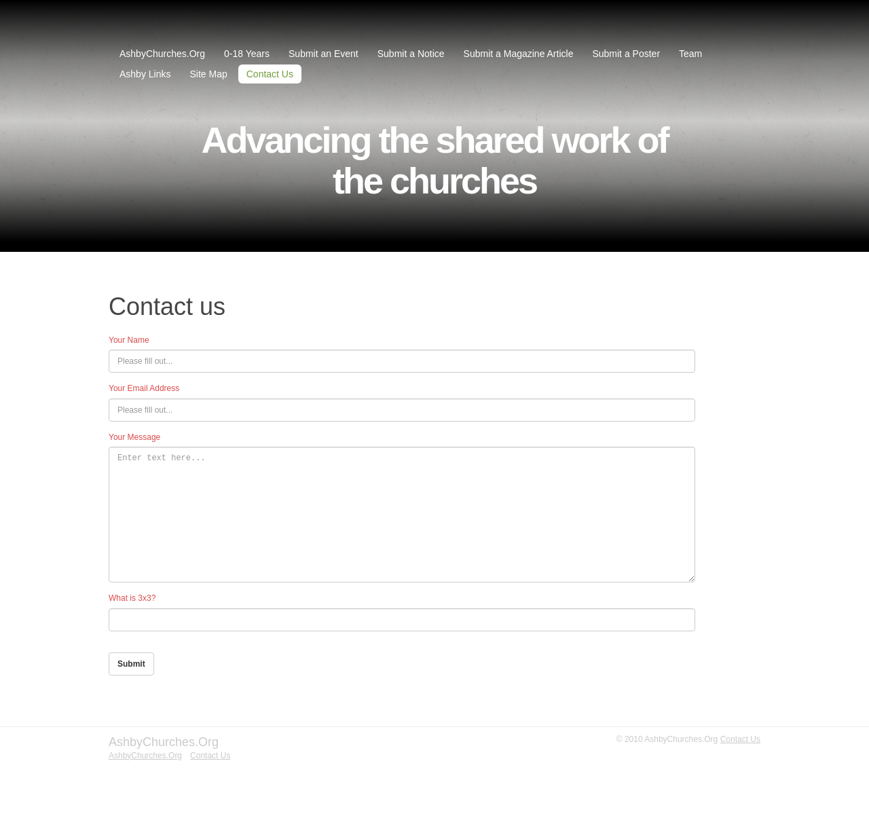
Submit (131, 664)
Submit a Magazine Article (519, 53)
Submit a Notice (411, 53)
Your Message (134, 437)
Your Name (129, 340)
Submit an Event (323, 53)
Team (690, 53)
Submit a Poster (626, 53)
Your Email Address (144, 388)
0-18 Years (247, 53)
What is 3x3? (132, 598)
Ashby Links (144, 74)
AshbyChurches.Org (162, 53)
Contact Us (269, 74)
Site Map (208, 74)
